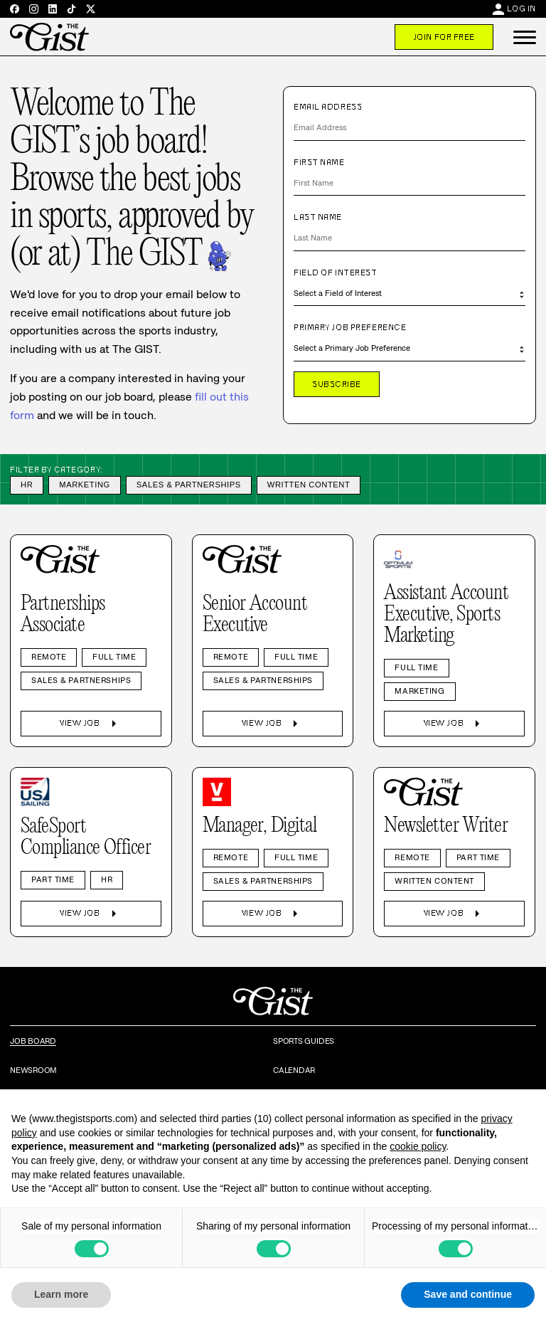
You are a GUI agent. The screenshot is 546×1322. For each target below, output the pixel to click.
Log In (521, 8)
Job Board (33, 1041)
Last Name (318, 217)
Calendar (294, 1070)
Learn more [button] (61, 1294)
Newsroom (33, 1070)
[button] (524, 37)
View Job (91, 723)
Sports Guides (303, 1041)
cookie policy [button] (418, 1146)
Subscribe (336, 384)
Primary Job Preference (350, 327)
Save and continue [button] (468, 1294)
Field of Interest (336, 272)
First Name (319, 162)
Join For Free (444, 37)
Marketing (84, 484)
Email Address (328, 106)
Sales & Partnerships (188, 484)
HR (27, 484)
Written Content (308, 484)
